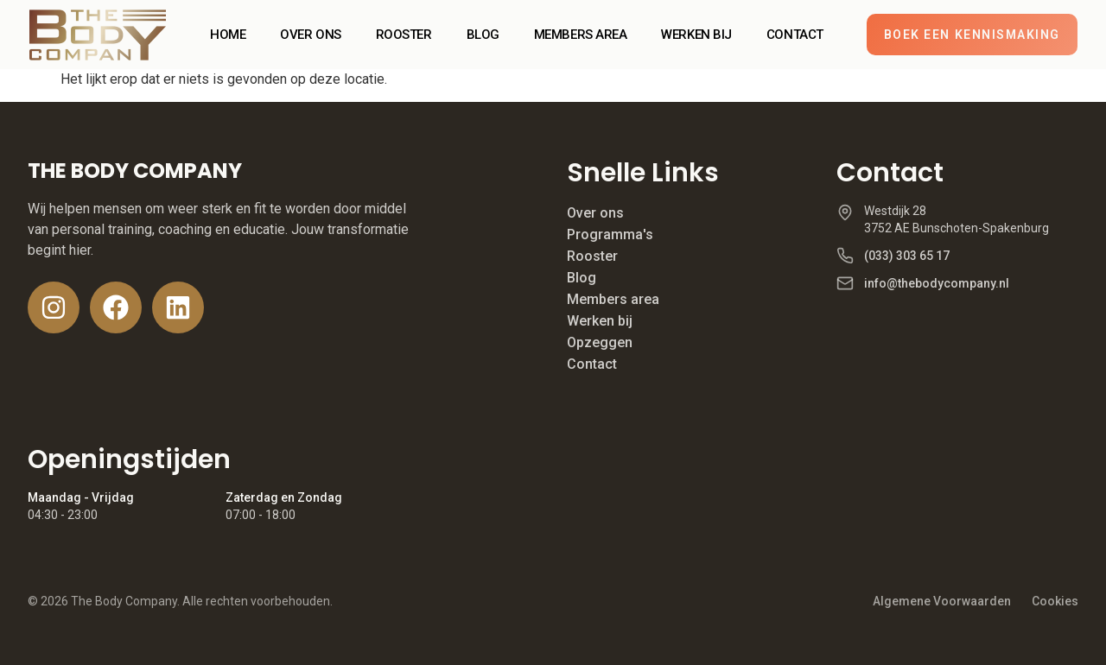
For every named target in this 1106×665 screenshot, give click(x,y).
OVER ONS (310, 34)
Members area (613, 299)
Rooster (592, 256)
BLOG (483, 34)
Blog (581, 277)
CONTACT (794, 34)
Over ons (595, 213)
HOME (227, 34)
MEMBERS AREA (580, 34)
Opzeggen (599, 342)
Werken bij (599, 321)
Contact (592, 364)
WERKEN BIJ (696, 34)
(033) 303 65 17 (907, 256)
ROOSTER (404, 34)
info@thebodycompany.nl (936, 283)
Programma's (610, 234)
